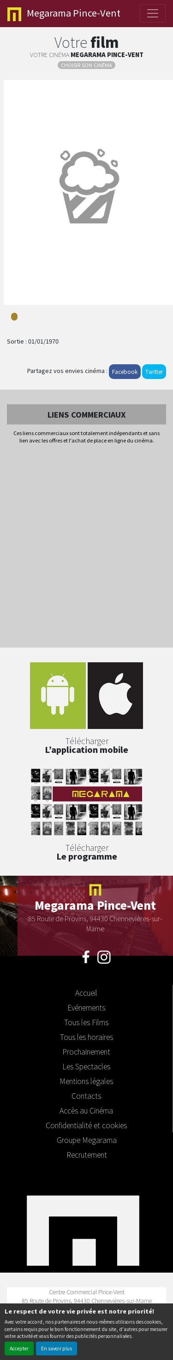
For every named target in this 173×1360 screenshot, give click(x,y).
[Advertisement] (86, 546)
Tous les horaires (86, 1036)
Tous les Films (86, 1021)
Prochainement (86, 1051)
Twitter (154, 371)
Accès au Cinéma (86, 1110)
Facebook (124, 371)
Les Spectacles (86, 1066)
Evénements (86, 1007)
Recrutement (86, 1154)
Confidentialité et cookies (86, 1124)
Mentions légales (86, 1080)
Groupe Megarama (87, 1139)
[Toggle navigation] (153, 13)
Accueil (86, 992)
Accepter (19, 1348)
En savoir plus (56, 1348)
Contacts (86, 1095)
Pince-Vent (63, 13)
